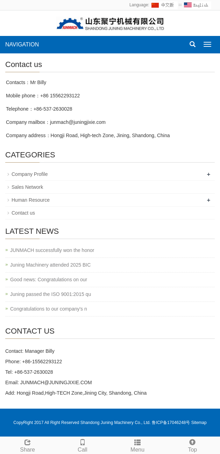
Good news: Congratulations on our (48, 279)
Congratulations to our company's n (48, 309)
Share (27, 445)
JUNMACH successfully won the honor (52, 250)
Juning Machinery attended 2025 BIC (50, 265)
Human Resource (31, 200)
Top (192, 445)
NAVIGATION (22, 44)
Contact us (23, 213)
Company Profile (30, 174)
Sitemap (199, 422)
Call (82, 445)
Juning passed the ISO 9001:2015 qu (50, 294)
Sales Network (27, 187)
